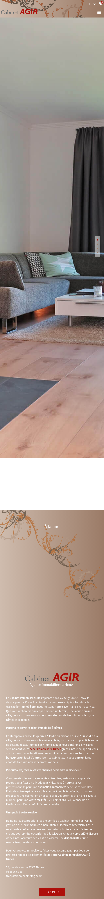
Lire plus (52, 884)
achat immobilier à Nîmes (45, 741)
